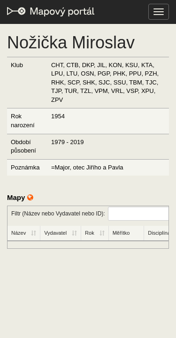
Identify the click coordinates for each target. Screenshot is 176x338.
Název (18, 233)
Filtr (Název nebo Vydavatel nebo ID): (89, 214)
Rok (89, 233)
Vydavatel (55, 233)
